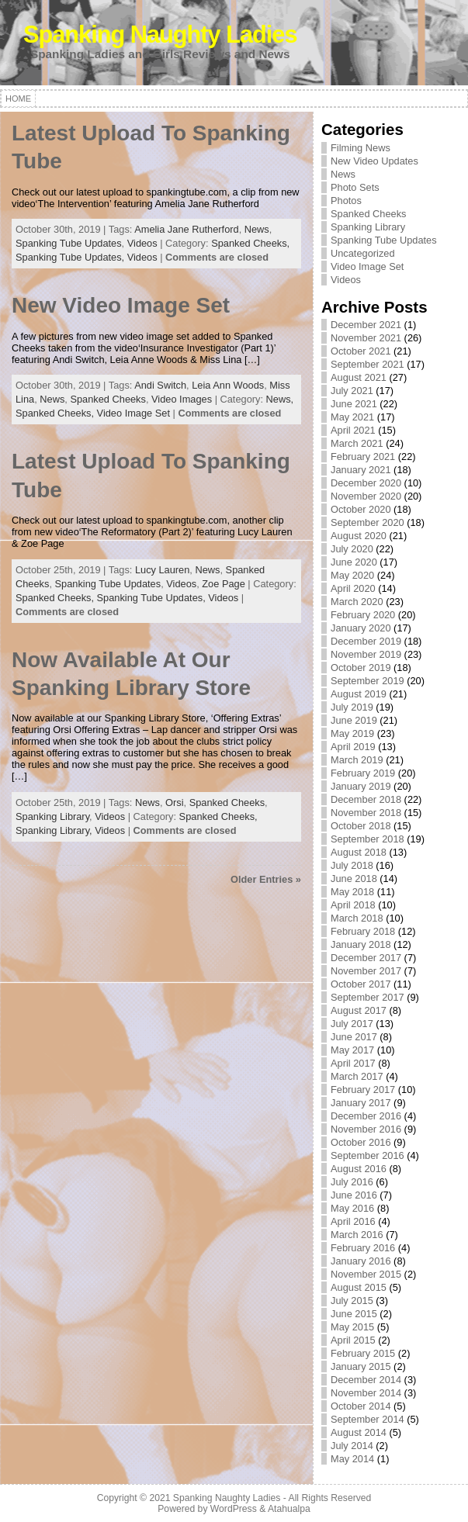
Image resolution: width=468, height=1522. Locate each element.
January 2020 (361, 628)
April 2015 (353, 1340)
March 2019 (357, 760)
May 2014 (352, 1459)
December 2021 (366, 324)
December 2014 (366, 1379)
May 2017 (352, 1050)
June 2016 (354, 1195)
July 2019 (352, 707)
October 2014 (361, 1406)
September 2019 (367, 681)
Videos (142, 243)
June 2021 (354, 404)
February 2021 (363, 456)
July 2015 (352, 1300)
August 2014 (359, 1432)
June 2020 (354, 562)
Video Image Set (133, 413)
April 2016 (353, 1221)
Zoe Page (223, 584)
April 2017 (353, 1063)
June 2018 (354, 878)
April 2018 (353, 905)
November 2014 (366, 1393)
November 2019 (366, 654)
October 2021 (361, 351)
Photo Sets (355, 187)
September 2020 (367, 522)
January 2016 (361, 1261)
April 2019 (353, 746)
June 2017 (354, 1037)
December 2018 (366, 799)
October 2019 (361, 667)
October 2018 (361, 826)
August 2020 (359, 535)
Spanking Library (52, 816)
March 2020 (357, 601)
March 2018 (357, 918)
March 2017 (357, 1076)
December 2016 (366, 1116)
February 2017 (363, 1089)
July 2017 (352, 1023)
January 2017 (361, 1103)
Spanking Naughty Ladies (160, 34)
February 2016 (363, 1248)
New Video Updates (374, 161)
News (256, 229)
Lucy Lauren (162, 570)
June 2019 (354, 720)
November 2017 (366, 971)
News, (280, 399)
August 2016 (359, 1168)
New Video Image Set (121, 305)
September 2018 (367, 839)
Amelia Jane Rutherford (186, 229)
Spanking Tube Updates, (71, 257)
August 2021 (359, 377)
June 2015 (354, 1314)
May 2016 (352, 1208)
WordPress (233, 1508)
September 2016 (367, 1155)
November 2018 (366, 812)
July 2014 (352, 1445)
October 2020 (361, 509)
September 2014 (367, 1419)
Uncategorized (363, 253)
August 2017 (359, 1010)
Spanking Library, (55, 830)
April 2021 (353, 430)
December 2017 (366, 957)
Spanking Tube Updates (69, 243)
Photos (346, 200)
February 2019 (363, 773)
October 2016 (361, 1142)
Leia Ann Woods (228, 385)
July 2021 (352, 390)
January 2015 (361, 1366)
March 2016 (357, 1234)
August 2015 (359, 1287)
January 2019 (361, 786)
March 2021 (357, 443)
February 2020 (363, 615)
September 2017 (367, 997)
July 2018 (352, 865)
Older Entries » (266, 879)
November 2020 (366, 496)
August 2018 (359, 852)
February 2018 (363, 931)
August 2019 (359, 694)
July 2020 (352, 549)
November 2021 (366, 338)
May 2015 (352, 1327)
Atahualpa (289, 1508)
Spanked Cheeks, (250, 243)
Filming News (360, 148)
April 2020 (353, 588)
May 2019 (352, 733)
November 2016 (366, 1129)
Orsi (174, 802)
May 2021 (352, 417)
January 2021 (361, 470)
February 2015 (363, 1353)
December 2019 (366, 641)
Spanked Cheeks (107, 399)
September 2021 (367, 364)
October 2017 (361, 984)
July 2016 (352, 1182)
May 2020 (352, 575)
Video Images (181, 399)
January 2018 (361, 944)
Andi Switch (160, 385)
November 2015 (366, 1274)
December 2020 (366, 483)
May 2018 (352, 892)
